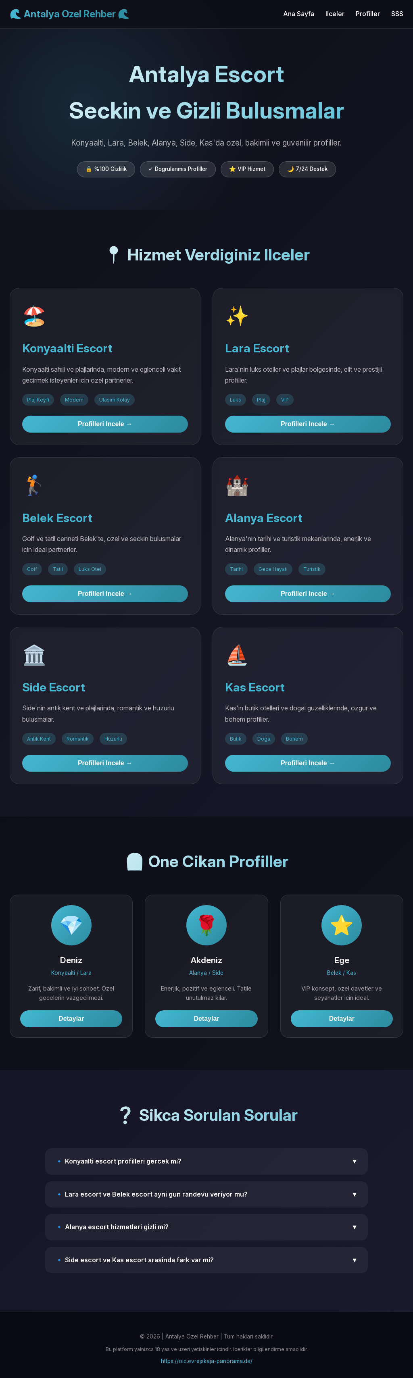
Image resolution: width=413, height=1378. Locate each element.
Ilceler (334, 14)
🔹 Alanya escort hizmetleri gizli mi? (206, 1227)
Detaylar (71, 1018)
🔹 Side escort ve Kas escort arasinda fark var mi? (206, 1260)
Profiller (368, 14)
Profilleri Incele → (105, 423)
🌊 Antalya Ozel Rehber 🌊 (70, 14)
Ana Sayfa (298, 14)
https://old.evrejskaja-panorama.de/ (206, 1361)
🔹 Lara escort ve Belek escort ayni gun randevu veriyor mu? (206, 1194)
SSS (397, 14)
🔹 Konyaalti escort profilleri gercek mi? (206, 1161)
